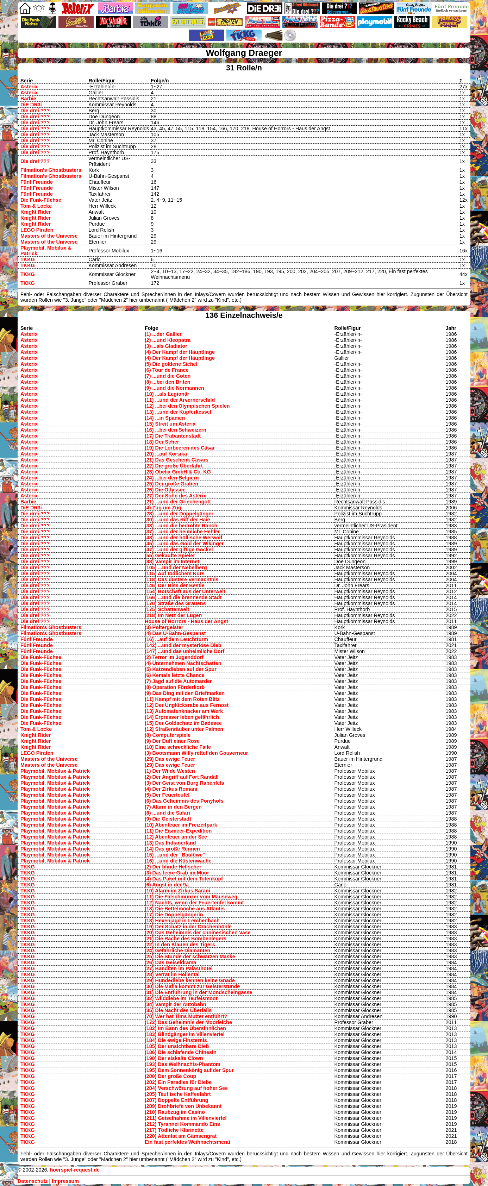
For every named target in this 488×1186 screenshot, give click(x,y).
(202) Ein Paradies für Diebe (178, 1082)
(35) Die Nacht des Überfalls (178, 1010)
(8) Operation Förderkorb (175, 687)
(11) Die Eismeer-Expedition (178, 831)
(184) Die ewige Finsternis (176, 1040)
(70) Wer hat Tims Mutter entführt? (186, 1016)
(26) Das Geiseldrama (170, 962)
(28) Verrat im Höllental (172, 974)
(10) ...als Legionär (167, 394)
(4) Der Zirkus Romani (171, 789)
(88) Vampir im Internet (172, 561)
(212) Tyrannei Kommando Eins (182, 1124)
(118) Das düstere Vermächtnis (182, 579)
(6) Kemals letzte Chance (175, 675)
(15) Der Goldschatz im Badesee (183, 723)
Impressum (65, 1181)
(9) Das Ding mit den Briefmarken (185, 693)
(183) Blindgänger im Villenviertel (185, 1034)
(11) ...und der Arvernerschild (180, 400)
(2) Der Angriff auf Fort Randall (182, 777)
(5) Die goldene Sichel (171, 364)
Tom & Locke (36, 206)
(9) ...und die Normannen (174, 388)
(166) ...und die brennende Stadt (183, 597)
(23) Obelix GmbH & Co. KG (178, 472)
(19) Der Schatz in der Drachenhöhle (188, 926)
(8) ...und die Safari (167, 813)
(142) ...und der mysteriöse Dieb (183, 645)
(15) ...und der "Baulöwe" (175, 855)
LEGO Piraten (37, 230)
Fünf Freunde (36, 182)
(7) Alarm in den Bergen (173, 807)
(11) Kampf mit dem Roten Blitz (182, 699)
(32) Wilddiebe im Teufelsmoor (181, 998)
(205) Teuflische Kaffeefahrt (178, 1094)
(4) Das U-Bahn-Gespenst (175, 633)
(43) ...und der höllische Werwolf (183, 537)
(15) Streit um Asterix (170, 424)
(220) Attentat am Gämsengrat (181, 1136)
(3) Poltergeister (164, 627)
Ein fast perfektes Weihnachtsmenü (187, 1142)
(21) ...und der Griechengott (178, 501)
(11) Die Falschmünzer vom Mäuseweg (191, 896)
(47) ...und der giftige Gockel (179, 549)
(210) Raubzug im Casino (175, 1112)
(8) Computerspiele (167, 735)
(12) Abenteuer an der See (176, 837)
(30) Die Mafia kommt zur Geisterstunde (192, 986)
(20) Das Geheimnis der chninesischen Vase (198, 932)
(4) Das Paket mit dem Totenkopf (184, 878)
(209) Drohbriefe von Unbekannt (183, 1106)
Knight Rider (35, 212)
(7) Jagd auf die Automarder (178, 681)
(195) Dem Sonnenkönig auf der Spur (189, 1070)
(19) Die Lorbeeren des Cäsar (180, 448)
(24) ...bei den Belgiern (172, 478)
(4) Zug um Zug (163, 507)
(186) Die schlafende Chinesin (181, 1052)
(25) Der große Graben (171, 484)
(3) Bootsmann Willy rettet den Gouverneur (196, 753)
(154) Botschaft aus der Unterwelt (185, 591)
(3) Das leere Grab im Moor (177, 873)
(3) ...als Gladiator (166, 346)
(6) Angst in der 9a (167, 884)
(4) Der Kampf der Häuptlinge (180, 352)
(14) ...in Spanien (165, 418)
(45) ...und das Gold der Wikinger (184, 543)
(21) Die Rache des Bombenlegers (185, 938)
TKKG (27, 259)
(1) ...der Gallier (163, 334)
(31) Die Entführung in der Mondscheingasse (198, 992)
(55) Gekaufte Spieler (170, 555)
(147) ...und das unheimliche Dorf (184, 651)
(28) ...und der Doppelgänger (179, 513)
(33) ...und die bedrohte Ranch (181, 525)
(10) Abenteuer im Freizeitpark (181, 825)
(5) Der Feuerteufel (167, 795)
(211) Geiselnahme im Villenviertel (186, 1118)
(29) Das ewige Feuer (170, 759)
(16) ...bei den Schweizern (175, 430)
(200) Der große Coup (170, 1076)
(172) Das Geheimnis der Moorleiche (188, 1022)
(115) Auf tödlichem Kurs (175, 573)
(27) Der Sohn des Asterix (175, 495)
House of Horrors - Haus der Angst (186, 621)
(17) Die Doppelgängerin (174, 914)
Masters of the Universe (48, 236)
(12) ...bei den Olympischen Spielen (187, 406)
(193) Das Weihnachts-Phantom (182, 1064)
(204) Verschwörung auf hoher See (186, 1088)
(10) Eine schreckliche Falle (178, 747)
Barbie (28, 98)
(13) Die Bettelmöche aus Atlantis (185, 908)
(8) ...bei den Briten (167, 382)
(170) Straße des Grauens (175, 603)
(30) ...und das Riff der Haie (177, 519)
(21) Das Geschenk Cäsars (176, 460)
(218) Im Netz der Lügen (173, 615)
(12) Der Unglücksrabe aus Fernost (187, 705)
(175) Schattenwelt (167, 609)
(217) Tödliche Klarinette (174, 1130)
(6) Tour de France (166, 370)
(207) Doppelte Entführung (176, 1100)
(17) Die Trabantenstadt (173, 436)
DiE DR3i (31, 104)
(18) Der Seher (162, 442)
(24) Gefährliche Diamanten (177, 950)
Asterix (29, 86)
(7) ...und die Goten (167, 376)
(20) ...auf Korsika (166, 454)
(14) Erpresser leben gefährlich (182, 717)
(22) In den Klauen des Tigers (180, 944)
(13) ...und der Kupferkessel (178, 412)
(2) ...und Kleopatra (167, 340)
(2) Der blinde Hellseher (173, 867)
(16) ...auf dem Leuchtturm (176, 639)
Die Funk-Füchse (40, 200)
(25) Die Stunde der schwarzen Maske (190, 956)
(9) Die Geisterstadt (168, 819)
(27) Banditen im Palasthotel (179, 968)
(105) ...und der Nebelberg (176, 567)
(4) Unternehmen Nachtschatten (183, 663)
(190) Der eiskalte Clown (174, 1058)
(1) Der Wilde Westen (170, 771)
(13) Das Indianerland (170, 843)
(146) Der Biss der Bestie (175, 585)
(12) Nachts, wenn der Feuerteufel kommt (194, 902)
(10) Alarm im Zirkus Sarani (177, 890)
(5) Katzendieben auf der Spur (181, 669)
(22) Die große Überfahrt (174, 466)
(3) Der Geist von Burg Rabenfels (184, 783)
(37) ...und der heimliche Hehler (182, 531)
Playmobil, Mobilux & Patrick (55, 771)
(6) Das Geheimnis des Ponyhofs (184, 801)
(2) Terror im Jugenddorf (174, 657)
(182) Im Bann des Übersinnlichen (185, 1028)
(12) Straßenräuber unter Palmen (184, 729)
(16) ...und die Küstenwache (178, 861)
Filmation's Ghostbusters (50, 170)
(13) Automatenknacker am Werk (184, 711)
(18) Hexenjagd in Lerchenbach (182, 920)
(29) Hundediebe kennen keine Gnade (190, 980)
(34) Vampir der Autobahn (175, 1004)
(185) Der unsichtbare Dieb (177, 1046)
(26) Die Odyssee (165, 489)
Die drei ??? (35, 110)
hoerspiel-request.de (75, 1170)
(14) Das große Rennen (172, 849)
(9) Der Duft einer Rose (172, 741)
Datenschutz (33, 1181)
